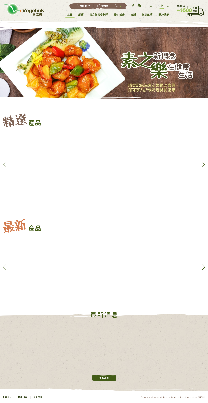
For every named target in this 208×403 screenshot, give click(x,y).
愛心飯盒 (119, 15)
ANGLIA (202, 397)
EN (167, 5)
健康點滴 (147, 15)
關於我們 (164, 15)
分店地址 (7, 397)
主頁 (69, 15)
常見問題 (38, 397)
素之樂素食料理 (99, 15)
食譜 (133, 15)
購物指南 (22, 397)
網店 (81, 15)
